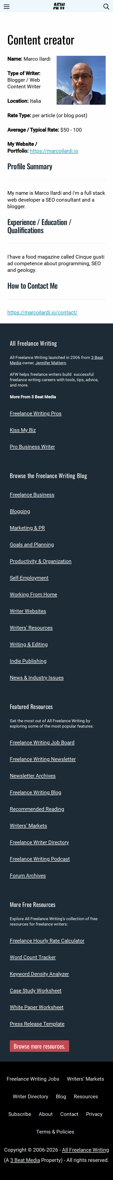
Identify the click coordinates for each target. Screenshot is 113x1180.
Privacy (94, 1114)
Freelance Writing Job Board (42, 742)
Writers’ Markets (28, 826)
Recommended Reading (37, 809)
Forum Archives (28, 876)
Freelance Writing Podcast (40, 859)
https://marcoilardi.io (54, 151)
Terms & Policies (55, 1132)
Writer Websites (28, 611)
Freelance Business (32, 495)
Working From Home (33, 594)
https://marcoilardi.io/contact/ (42, 312)
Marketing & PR (27, 528)
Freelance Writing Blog (35, 792)
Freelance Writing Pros (36, 413)
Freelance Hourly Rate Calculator (47, 941)
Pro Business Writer (32, 447)
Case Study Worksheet (36, 991)
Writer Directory (30, 1097)
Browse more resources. (39, 1046)
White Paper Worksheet (36, 1007)
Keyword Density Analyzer (39, 974)
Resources (86, 1097)
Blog (61, 1097)
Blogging (20, 511)
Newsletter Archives (33, 776)
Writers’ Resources (31, 628)
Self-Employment (29, 578)
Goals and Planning (32, 545)
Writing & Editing (29, 644)
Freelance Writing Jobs (33, 1079)
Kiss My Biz (23, 430)
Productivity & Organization (41, 561)
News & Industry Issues (37, 678)
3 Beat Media (25, 1160)
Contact (69, 1114)
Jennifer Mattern (50, 362)
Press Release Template (37, 1024)
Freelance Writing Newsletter (43, 759)
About (46, 1114)
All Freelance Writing (85, 1150)
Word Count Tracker (33, 957)
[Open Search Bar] (106, 6)
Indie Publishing (28, 661)
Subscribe (19, 1114)
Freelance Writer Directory (39, 842)
